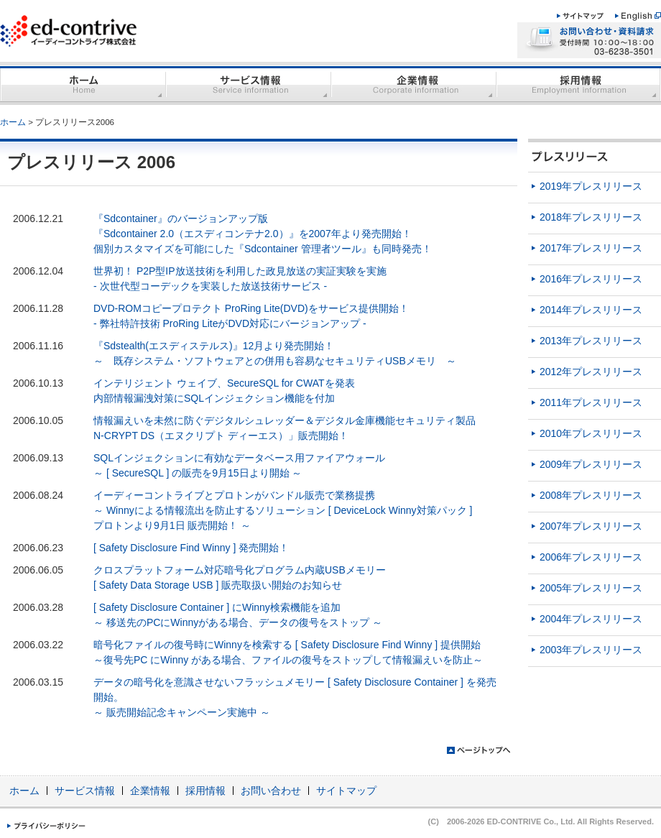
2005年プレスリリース (591, 588)
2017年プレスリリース (591, 248)
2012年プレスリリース (591, 371)
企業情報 (150, 790)
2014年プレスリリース (591, 310)
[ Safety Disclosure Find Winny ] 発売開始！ (191, 547)
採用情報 (205, 790)
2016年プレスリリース (591, 279)
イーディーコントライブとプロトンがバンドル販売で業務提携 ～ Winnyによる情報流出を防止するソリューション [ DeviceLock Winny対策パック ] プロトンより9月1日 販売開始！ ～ (282, 510)
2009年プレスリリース (591, 464)
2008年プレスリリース (591, 495)
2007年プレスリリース (591, 526)
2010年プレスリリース (591, 433)
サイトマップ (346, 790)
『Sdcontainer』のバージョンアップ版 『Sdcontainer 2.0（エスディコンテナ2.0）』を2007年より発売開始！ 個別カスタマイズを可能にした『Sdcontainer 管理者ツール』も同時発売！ (262, 233)
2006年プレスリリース (591, 557)
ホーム (13, 121)
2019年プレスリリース (591, 186)
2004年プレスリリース (591, 619)
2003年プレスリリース (591, 649)
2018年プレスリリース (591, 217)
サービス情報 (85, 790)
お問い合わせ (271, 790)
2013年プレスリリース (591, 340)
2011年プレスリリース (591, 402)
